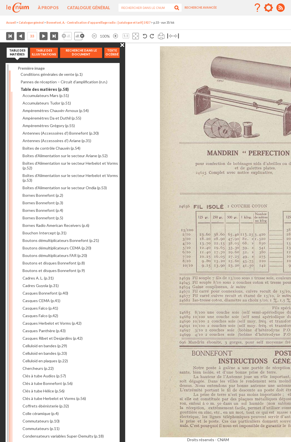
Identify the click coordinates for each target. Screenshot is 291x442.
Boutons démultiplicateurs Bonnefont (61, 240)
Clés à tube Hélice (44, 390)
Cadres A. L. (38, 278)
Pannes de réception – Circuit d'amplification (64, 81)
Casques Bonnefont (45, 293)
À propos (48, 7)
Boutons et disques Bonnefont (54, 263)
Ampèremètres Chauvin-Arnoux (56, 110)
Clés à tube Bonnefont (48, 383)
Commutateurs (41, 421)
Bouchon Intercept (44, 232)
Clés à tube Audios (44, 375)
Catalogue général (88, 7)
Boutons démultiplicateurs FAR (55, 255)
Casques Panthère (44, 330)
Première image (31, 68)
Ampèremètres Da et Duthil (52, 118)
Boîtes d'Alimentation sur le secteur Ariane (65, 155)
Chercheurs (38, 368)
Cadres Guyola (41, 285)
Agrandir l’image (115, 36)
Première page (10, 36)
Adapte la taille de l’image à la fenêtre (135, 36)
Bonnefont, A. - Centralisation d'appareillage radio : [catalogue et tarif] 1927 (98, 22)
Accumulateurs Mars (46, 95)
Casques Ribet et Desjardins (53, 338)
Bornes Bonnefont (43, 195)
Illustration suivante (79, 36)
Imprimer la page (161, 36)
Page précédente (21, 36)
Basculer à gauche (169, 36)
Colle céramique (41, 413)
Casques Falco (40, 308)
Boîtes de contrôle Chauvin (51, 148)
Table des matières (45, 89)
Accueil (11, 22)
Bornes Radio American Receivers (56, 225)
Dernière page (54, 36)
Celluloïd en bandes (45, 345)
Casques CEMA (41, 300)
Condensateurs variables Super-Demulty (63, 436)
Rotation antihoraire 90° (145, 36)
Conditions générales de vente (52, 74)
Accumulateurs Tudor (47, 103)
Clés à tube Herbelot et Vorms (54, 398)
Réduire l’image (94, 36)
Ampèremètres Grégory (49, 125)
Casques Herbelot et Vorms (52, 323)
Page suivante (44, 36)
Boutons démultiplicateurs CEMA (57, 248)
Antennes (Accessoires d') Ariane (57, 140)
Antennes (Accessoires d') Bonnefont (61, 133)
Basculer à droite (176, 36)
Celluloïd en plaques (45, 360)
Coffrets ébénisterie (46, 406)
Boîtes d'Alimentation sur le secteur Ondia (65, 187)
